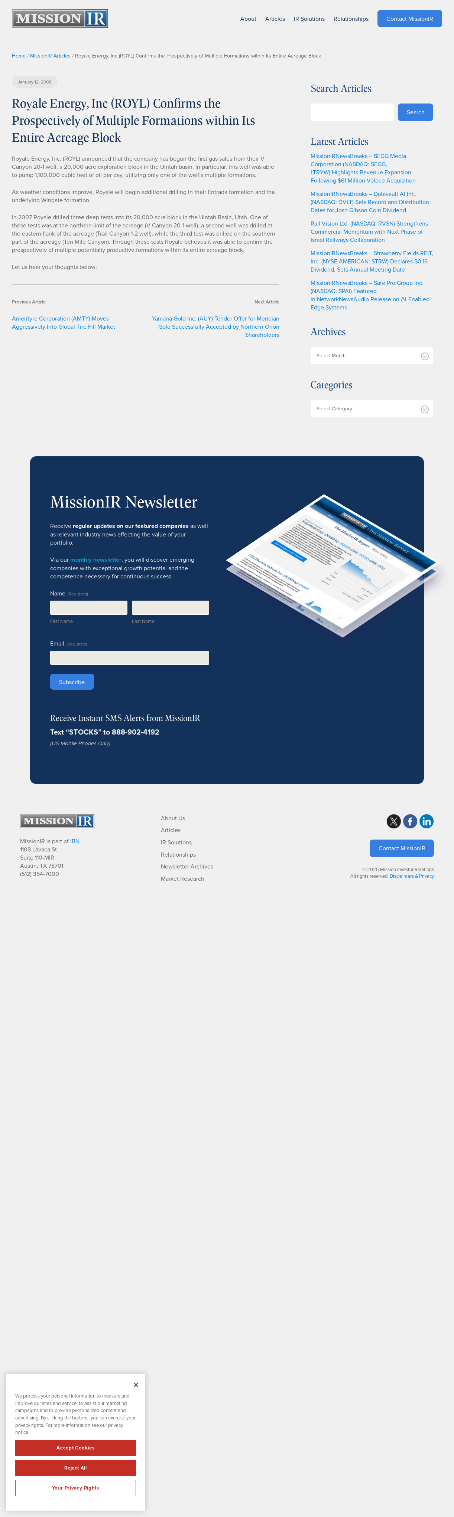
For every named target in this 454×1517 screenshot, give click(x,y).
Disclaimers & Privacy (412, 876)
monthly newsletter (95, 559)
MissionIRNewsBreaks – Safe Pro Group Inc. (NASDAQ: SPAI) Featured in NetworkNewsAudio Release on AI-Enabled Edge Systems (370, 295)
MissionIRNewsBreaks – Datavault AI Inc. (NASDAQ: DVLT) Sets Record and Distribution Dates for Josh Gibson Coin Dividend (370, 202)
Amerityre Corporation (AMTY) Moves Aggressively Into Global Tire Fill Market (63, 322)
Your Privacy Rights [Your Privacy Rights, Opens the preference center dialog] (75, 1487)
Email (68, 643)
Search (416, 112)
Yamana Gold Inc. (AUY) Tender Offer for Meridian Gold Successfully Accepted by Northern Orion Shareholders (215, 326)
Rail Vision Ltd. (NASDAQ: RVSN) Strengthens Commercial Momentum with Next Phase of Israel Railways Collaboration (369, 231)
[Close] (136, 1385)
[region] (75, 1442)
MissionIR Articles (50, 55)
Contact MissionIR (402, 848)
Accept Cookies (75, 1447)
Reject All (75, 1467)
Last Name (143, 621)
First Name (61, 621)
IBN (75, 841)
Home (19, 55)
